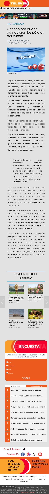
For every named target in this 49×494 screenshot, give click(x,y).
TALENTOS (36, 467)
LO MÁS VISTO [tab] (15, 386)
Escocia (9, 373)
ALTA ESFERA (13, 467)
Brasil (8, 362)
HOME (11, 461)
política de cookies (28, 492)
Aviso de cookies (7, 487)
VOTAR (26, 378)
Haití (8, 369)
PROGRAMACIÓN (40, 464)
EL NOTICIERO (14, 464)
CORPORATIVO (38, 461)
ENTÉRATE (12, 470)
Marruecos (10, 366)
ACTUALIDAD (16, 23)
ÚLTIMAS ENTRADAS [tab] (36, 386)
